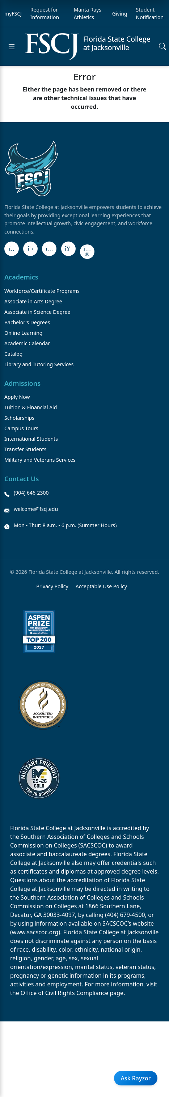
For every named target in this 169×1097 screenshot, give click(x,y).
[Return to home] (87, 46)
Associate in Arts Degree (33, 301)
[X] (30, 249)
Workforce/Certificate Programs (42, 290)
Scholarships (19, 417)
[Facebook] (11, 249)
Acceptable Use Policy (101, 586)
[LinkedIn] (68, 249)
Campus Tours (21, 428)
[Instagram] (49, 249)
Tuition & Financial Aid (30, 407)
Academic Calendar (27, 343)
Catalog (13, 353)
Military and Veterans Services (40, 459)
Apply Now (17, 396)
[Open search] (162, 46)
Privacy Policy (52, 586)
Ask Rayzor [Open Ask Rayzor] (136, 1078)
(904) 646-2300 (31, 492)
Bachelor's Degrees (27, 322)
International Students (31, 438)
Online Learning (23, 332)
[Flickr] (87, 251)
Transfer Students (25, 449)
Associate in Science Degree (37, 311)
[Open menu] (11, 46)
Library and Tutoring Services (38, 364)
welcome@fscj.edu (36, 508)
